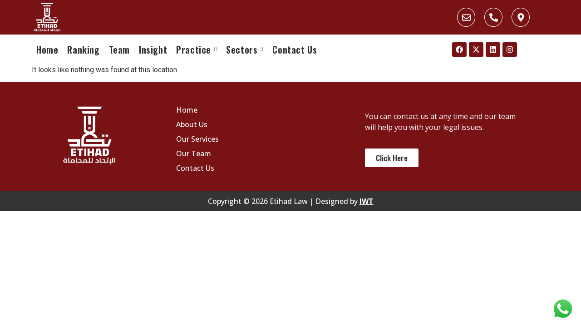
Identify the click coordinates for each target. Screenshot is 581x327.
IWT (366, 201)
